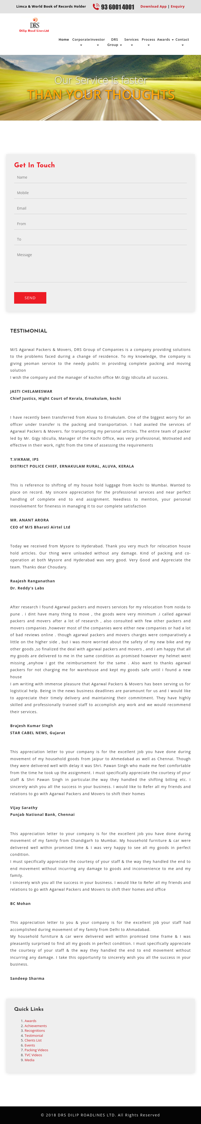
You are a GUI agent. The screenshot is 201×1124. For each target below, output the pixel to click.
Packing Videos (36, 1050)
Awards (165, 39)
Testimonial (34, 1035)
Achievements (36, 1025)
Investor (97, 41)
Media (29, 1060)
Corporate (80, 41)
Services (131, 41)
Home (64, 39)
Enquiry (177, 6)
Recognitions (35, 1030)
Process (148, 41)
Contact (182, 41)
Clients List (33, 1040)
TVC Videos (33, 1055)
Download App (154, 6)
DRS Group (114, 42)
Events (30, 1045)
